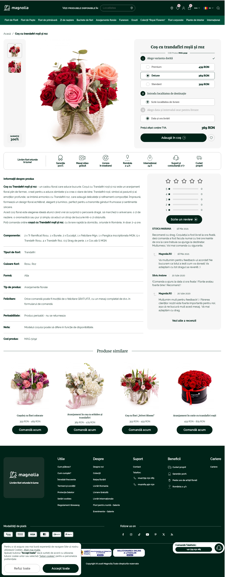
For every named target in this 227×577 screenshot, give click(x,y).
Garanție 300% (177, 474)
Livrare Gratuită (100, 492)
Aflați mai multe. (32, 550)
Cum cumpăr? (64, 473)
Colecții (97, 473)
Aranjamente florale (106, 20)
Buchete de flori (85, 20)
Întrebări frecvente (67, 479)
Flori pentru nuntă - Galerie (106, 505)
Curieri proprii (177, 467)
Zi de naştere (67, 20)
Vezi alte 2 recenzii (184, 320)
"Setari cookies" (47, 556)
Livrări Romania (100, 486)
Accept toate (61, 568)
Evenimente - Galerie (103, 511)
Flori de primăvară (47, 20)
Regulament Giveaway (69, 505)
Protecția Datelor (66, 492)
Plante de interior (195, 20)
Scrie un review (184, 219)
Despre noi (98, 467)
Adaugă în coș (173, 137)
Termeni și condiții (66, 486)
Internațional (213, 20)
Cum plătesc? (64, 467)
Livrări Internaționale (103, 499)
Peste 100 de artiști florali (182, 480)
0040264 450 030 (143, 484)
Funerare (123, 20)
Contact (137, 467)
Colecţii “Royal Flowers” (152, 20)
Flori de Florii (11, 20)
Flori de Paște (28, 20)
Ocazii (134, 20)
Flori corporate (175, 20)
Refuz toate (22, 568)
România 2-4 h (177, 486)
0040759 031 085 (143, 478)
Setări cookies (64, 499)
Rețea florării (99, 479)
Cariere (213, 467)
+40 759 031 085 (194, 549)
